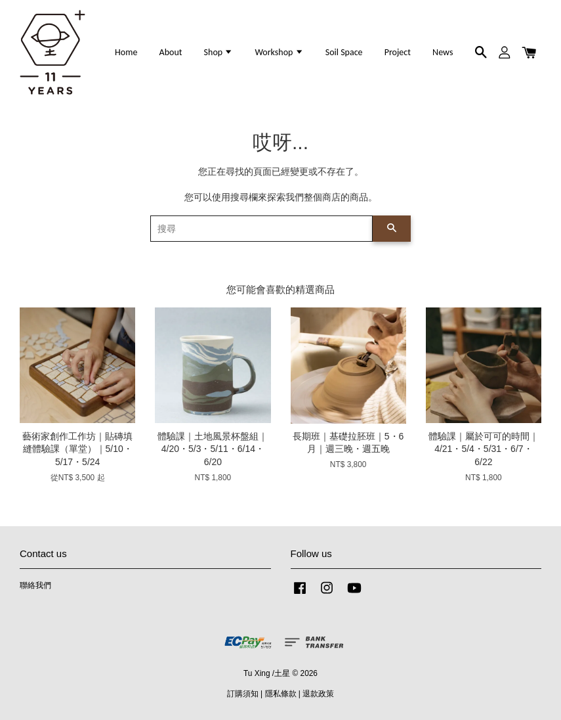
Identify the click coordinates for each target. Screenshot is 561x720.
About (170, 52)
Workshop (279, 52)
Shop (219, 52)
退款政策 (318, 693)
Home (126, 52)
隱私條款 (281, 693)
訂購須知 (243, 693)
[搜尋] (261, 228)
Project (397, 52)
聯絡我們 (35, 585)
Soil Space (344, 52)
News (442, 52)
